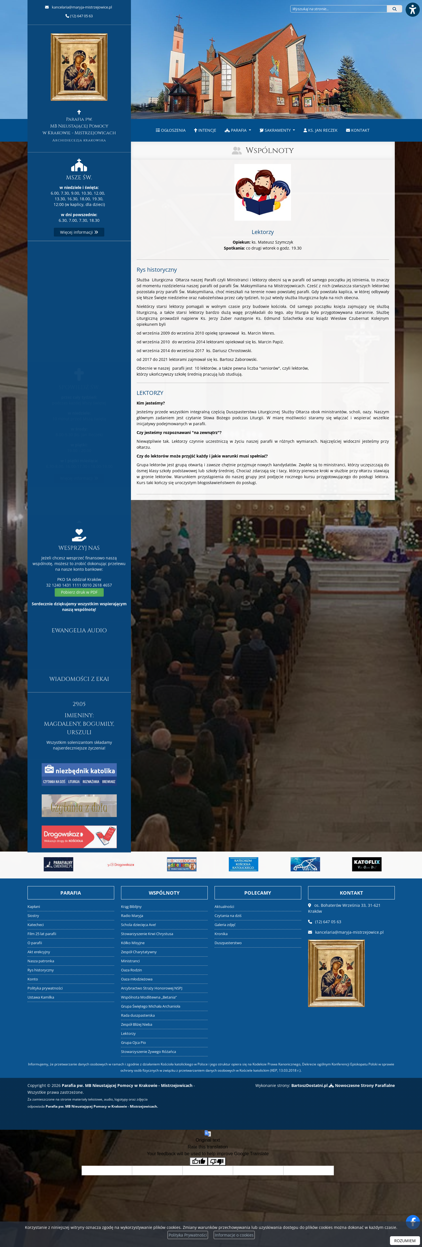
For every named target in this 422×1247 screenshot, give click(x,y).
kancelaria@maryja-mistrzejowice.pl (81, 7)
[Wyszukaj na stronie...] (338, 8)
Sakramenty (276, 130)
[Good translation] (199, 1161)
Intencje (205, 130)
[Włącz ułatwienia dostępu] (412, 9)
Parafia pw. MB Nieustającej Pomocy (79, 87)
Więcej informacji (79, 232)
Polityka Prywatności (188, 1235)
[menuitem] (171, 130)
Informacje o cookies (234, 1235)
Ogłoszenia (171, 130)
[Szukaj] (394, 8)
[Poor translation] (217, 1161)
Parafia (236, 130)
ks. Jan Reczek (321, 130)
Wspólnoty (270, 150)
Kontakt (358, 130)
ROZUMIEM (405, 1240)
